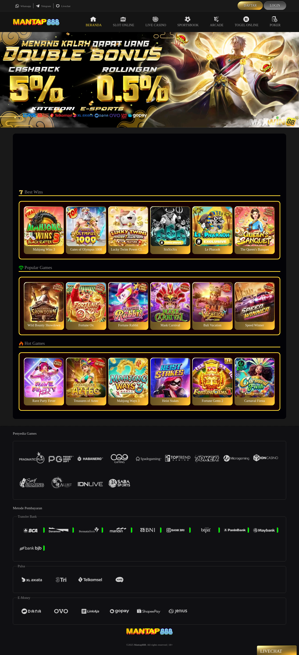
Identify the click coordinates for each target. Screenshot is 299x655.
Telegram (43, 6)
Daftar (250, 5)
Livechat (63, 6)
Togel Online (247, 21)
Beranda (94, 21)
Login (275, 5)
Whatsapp (23, 6)
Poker (275, 21)
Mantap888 (140, 644)
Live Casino (156, 21)
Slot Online (123, 21)
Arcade (217, 21)
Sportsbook (188, 21)
